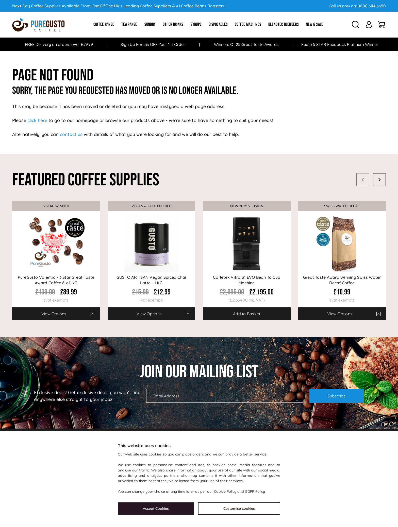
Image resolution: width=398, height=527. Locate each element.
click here (37, 120)
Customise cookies (239, 508)
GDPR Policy (255, 491)
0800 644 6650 (372, 5)
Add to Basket (246, 313)
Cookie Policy (225, 491)
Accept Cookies (156, 508)
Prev (362, 179)
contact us (71, 134)
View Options (54, 313)
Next (379, 179)
